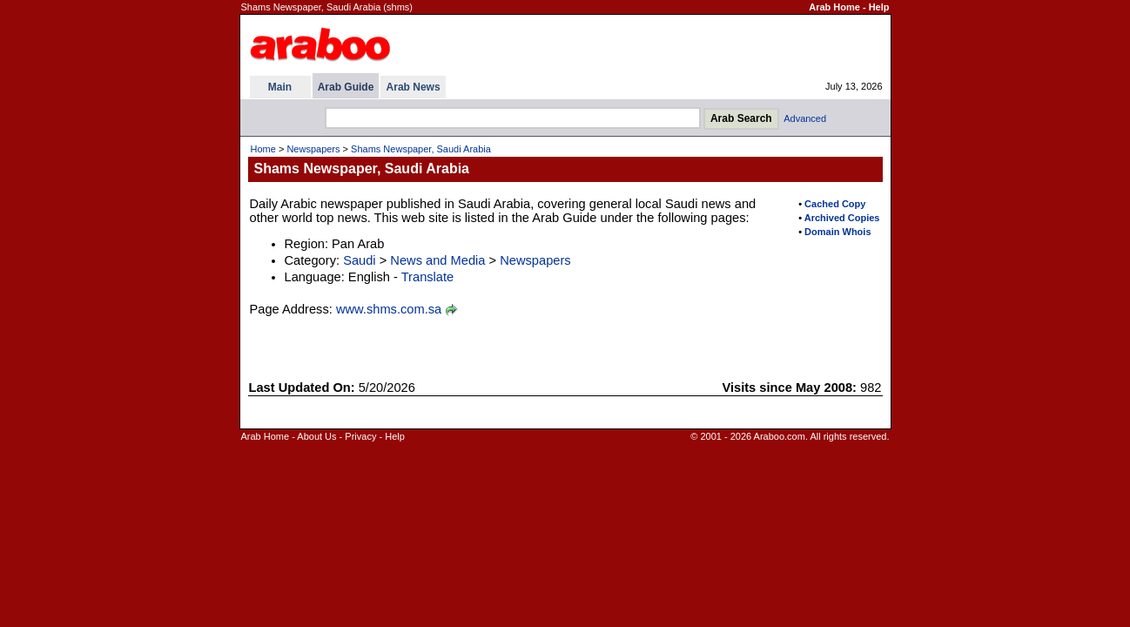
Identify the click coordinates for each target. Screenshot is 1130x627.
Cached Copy (834, 204)
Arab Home (834, 7)
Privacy (360, 436)
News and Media (437, 260)
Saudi (359, 260)
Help (879, 7)
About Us (316, 436)
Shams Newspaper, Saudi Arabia (421, 149)
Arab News (414, 87)
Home (263, 149)
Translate (427, 277)
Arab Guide (346, 87)
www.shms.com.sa (388, 309)
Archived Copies (842, 217)
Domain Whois (837, 231)
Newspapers (313, 149)
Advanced (805, 118)
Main (280, 87)
